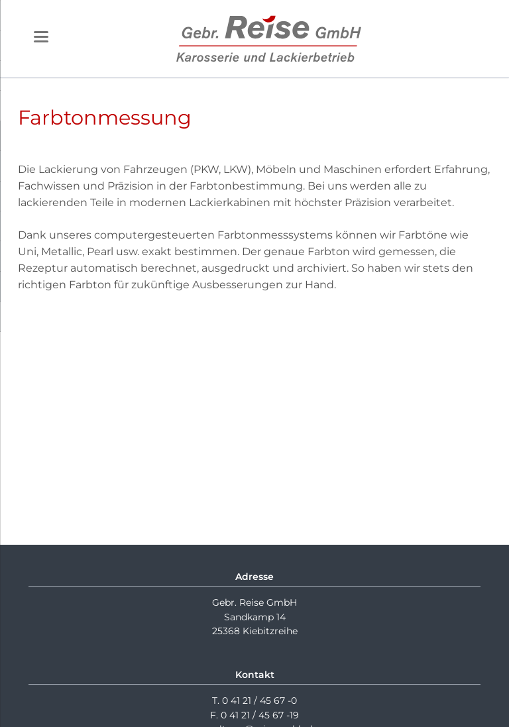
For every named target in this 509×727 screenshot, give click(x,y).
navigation (41, 37)
